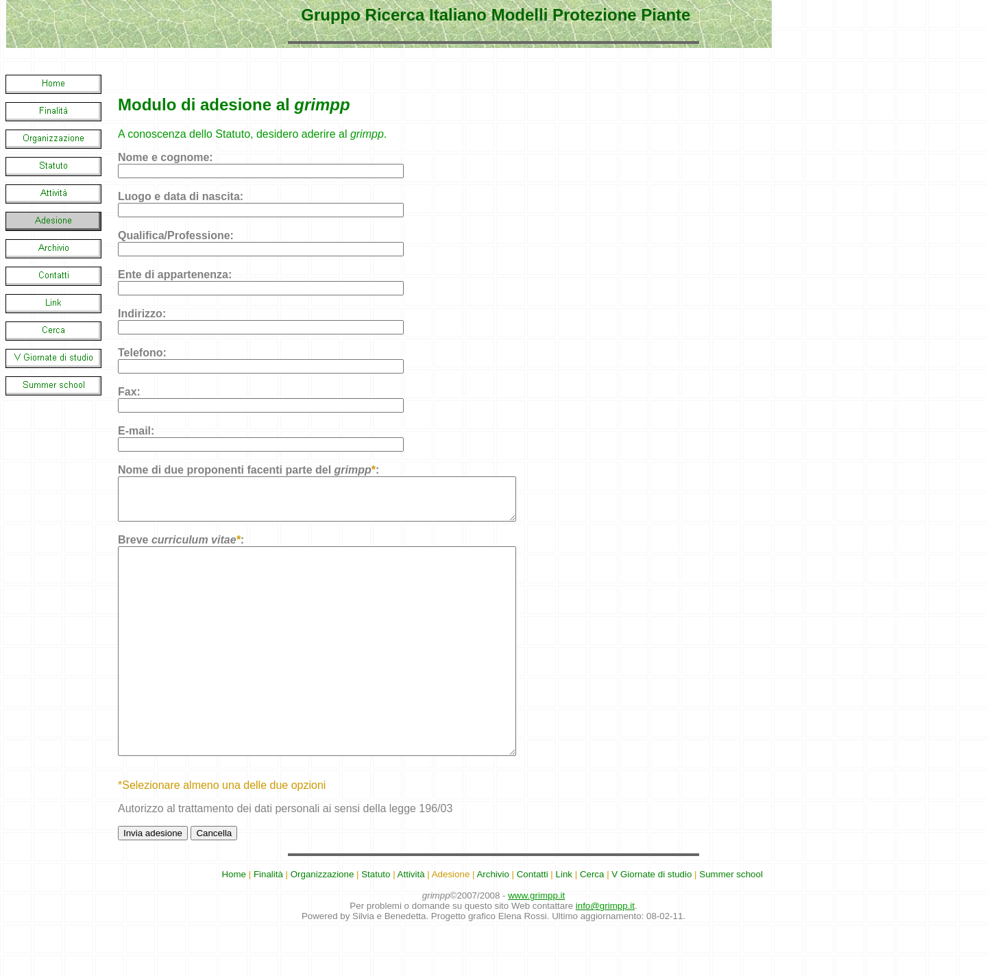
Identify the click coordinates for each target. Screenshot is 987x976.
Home (233, 923)
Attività (411, 923)
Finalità (268, 923)
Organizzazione (322, 923)
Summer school (731, 923)
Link (564, 923)
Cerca (592, 923)
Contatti (532, 923)
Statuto (375, 923)
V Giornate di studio (651, 923)
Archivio (492, 923)
